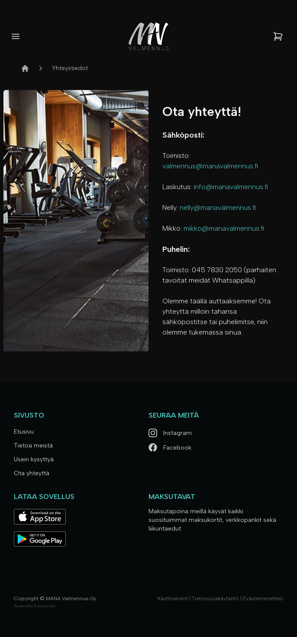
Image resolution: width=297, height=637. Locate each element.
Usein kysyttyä (34, 459)
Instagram (170, 433)
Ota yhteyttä (31, 473)
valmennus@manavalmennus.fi (210, 166)
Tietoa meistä (33, 445)
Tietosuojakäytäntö (215, 598)
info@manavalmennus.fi (231, 187)
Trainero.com (44, 606)
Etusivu (24, 431)
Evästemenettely (263, 598)
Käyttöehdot (173, 598)
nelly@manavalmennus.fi (218, 207)
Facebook (169, 447)
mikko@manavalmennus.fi (224, 228)
